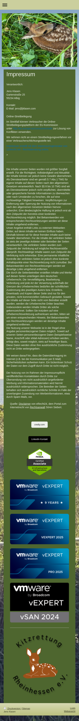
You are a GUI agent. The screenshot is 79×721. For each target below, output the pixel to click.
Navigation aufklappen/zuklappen (39, 5)
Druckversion (12, 708)
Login (72, 708)
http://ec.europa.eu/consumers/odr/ (32, 128)
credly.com (39, 424)
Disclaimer (25, 403)
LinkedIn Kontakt (39, 439)
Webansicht (69, 711)
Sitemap (26, 708)
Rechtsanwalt (37, 407)
